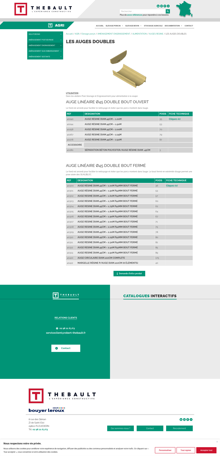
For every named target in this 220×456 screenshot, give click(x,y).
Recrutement (179, 428)
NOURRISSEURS (46, 56)
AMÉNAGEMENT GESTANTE (45, 124)
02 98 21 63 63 (67, 328)
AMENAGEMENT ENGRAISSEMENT (114, 34)
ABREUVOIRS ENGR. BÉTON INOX (46, 96)
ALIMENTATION (45, 51)
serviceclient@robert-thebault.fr (66, 332)
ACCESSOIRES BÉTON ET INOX (45, 107)
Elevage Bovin (133, 25)
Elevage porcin (114, 25)
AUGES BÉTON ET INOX (46, 84)
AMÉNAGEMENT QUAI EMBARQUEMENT (45, 118)
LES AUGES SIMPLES (39, 73)
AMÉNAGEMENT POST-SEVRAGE (45, 39)
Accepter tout (206, 450)
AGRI (77, 34)
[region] (110, 447)
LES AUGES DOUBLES (40, 79)
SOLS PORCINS (45, 34)
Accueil (100, 26)
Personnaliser (165, 450)
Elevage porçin (88, 34)
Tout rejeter (186, 450)
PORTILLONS (45, 112)
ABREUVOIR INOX (37, 90)
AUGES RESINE (156, 34)
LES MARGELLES (46, 62)
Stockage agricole (153, 26)
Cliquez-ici (174, 119)
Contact (189, 26)
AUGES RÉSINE (46, 67)
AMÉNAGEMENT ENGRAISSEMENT (45, 45)
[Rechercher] (168, 11)
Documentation (173, 25)
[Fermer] (217, 441)
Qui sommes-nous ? (120, 428)
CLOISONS (45, 101)
